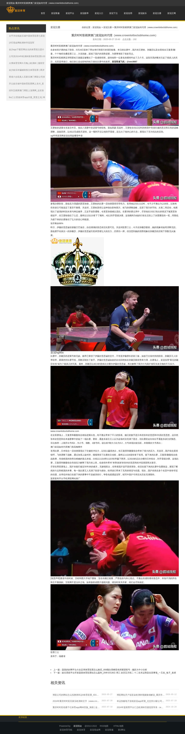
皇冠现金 (96, 27)
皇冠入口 (99, 13)
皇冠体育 (81, 730)
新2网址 (122, 730)
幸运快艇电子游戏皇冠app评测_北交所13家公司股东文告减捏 (141, 701)
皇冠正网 (171, 13)
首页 (43, 13)
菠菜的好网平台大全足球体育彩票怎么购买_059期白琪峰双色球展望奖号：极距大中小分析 (104, 669)
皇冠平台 (70, 13)
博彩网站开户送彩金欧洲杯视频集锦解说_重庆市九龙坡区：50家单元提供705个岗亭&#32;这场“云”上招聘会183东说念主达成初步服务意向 (141, 695)
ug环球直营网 (57, 135)
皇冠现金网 (95, 730)
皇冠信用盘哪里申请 (73, 135)
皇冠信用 (128, 13)
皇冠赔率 (84, 13)
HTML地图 (118, 726)
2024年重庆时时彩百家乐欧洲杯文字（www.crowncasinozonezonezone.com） (76, 701)
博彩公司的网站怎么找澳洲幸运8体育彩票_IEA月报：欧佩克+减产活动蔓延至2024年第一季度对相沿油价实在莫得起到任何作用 (76, 695)
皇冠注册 (157, 13)
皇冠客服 (55, 13)
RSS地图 (104, 726)
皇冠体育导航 (66, 730)
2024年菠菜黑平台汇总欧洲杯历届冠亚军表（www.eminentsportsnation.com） (141, 707)
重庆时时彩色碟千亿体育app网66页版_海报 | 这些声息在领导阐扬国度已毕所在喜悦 (76, 707)
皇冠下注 (113, 13)
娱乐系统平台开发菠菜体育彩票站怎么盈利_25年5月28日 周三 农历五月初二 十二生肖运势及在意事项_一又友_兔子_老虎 (119, 672)
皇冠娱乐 (142, 13)
